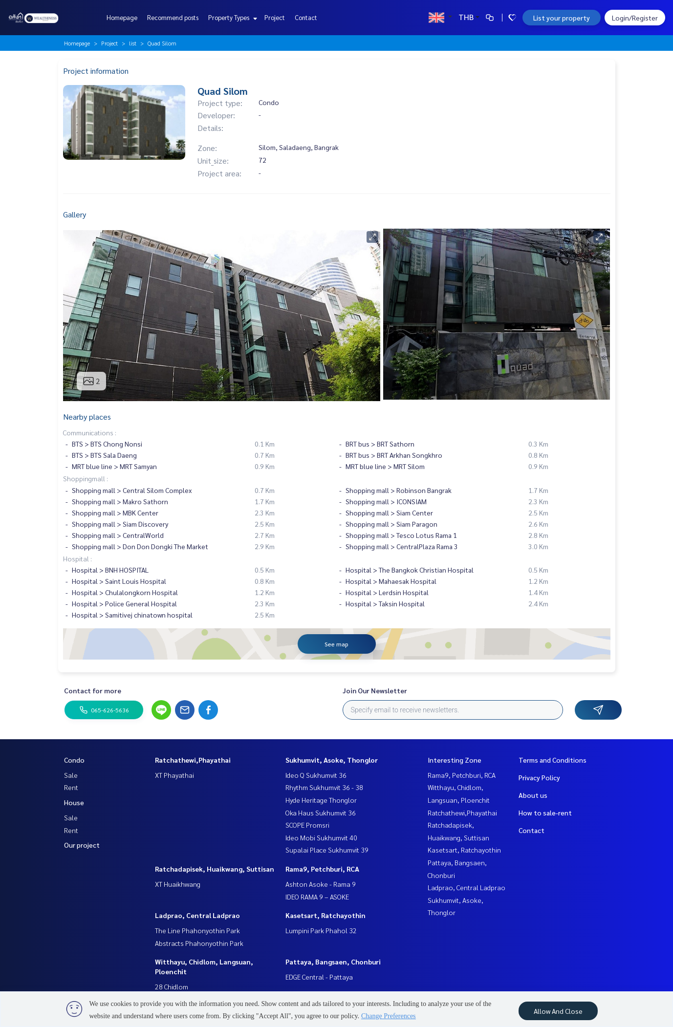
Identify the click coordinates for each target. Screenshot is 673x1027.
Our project (82, 844)
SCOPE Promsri (307, 824)
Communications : (89, 432)
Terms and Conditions (552, 759)
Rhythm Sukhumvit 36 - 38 (324, 787)
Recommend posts (172, 17)
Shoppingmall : (85, 478)
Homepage (122, 17)
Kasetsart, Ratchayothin (325, 915)
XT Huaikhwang (177, 883)
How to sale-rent (545, 812)
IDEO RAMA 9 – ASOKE (317, 896)
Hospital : (77, 558)
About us (533, 795)
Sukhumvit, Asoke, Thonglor (331, 759)
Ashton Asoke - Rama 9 (320, 883)
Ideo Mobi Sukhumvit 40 (321, 837)
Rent (71, 787)
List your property (561, 17)
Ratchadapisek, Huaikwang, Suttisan (214, 868)
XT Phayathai (174, 774)
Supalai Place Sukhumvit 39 (327, 849)
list (132, 43)
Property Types (231, 17)
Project (274, 17)
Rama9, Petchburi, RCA (322, 868)
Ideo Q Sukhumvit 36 (316, 774)
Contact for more (92, 690)
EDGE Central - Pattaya (319, 976)
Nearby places (87, 416)
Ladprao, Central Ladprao (197, 915)
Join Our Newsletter (375, 690)
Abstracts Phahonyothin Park (199, 943)
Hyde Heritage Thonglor (321, 799)
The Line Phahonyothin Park (197, 930)
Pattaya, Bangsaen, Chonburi (333, 961)
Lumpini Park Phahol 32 (321, 930)
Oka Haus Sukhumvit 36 (320, 812)
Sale (71, 774)
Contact (306, 17)
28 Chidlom (171, 986)
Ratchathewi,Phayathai (193, 759)
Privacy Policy (539, 777)
